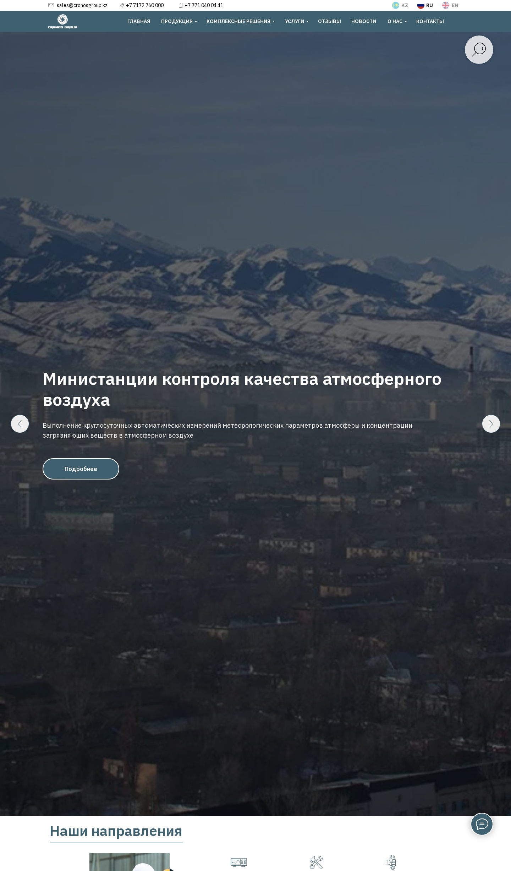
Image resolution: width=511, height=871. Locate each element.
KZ (404, 5)
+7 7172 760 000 (145, 5)
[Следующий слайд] (491, 424)
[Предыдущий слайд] (20, 424)
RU (429, 5)
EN (455, 5)
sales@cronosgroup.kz (82, 5)
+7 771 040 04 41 (204, 5)
